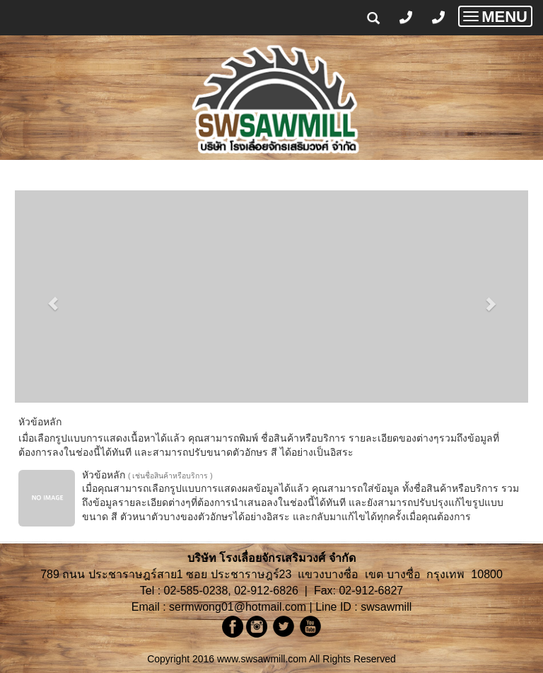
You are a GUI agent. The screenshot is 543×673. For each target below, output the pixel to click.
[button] (53, 296)
